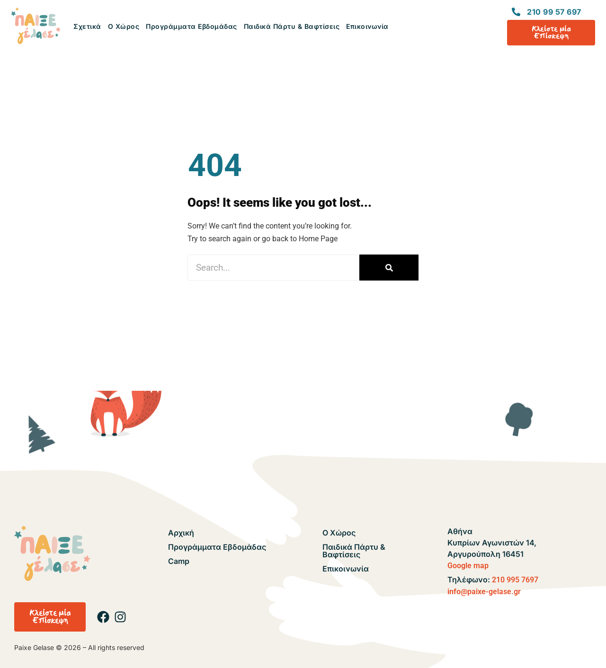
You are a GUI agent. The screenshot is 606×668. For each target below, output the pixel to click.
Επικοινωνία (367, 26)
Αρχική (181, 532)
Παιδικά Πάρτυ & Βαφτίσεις (292, 26)
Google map (468, 565)
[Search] (389, 268)
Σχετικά (87, 26)
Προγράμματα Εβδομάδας (191, 26)
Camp (178, 561)
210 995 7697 (515, 579)
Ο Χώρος (124, 26)
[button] (50, 617)
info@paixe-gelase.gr (484, 591)
